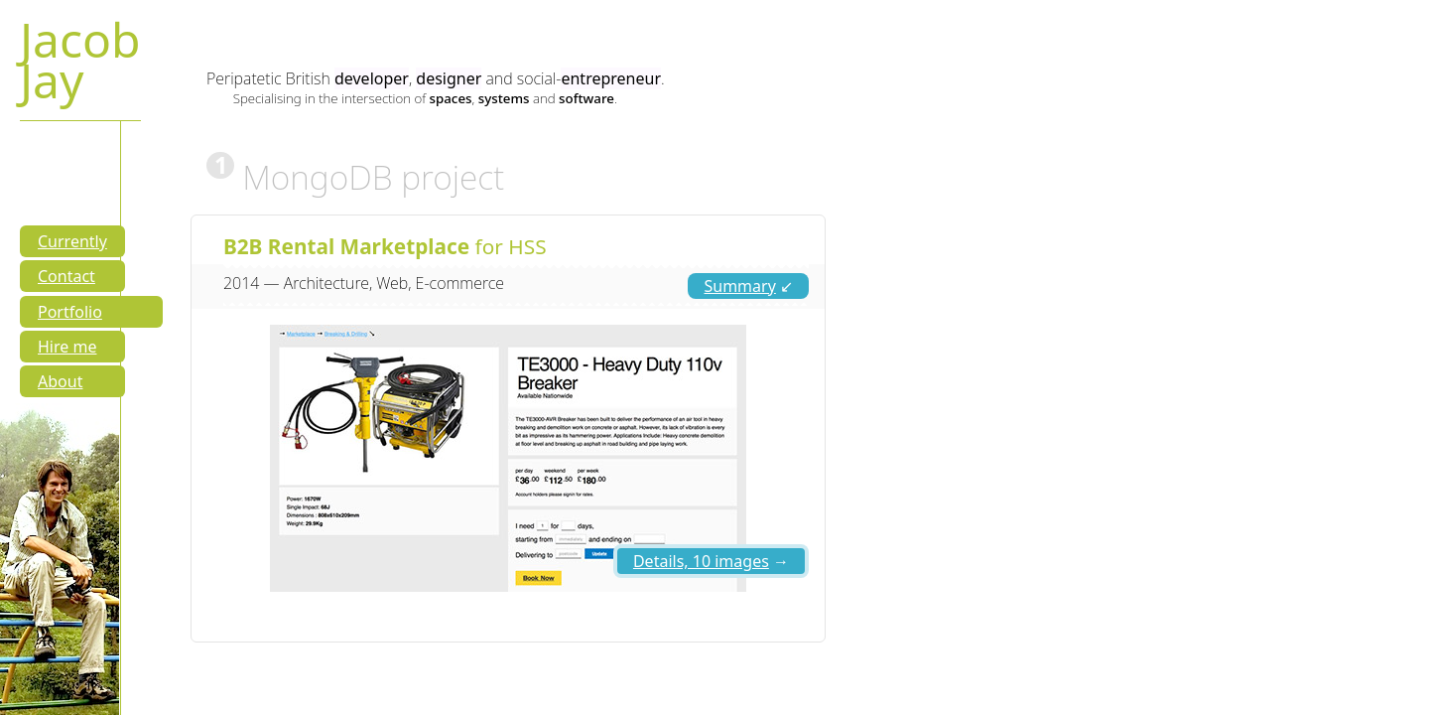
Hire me (67, 347)
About (60, 381)
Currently (72, 241)
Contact (66, 276)
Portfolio (70, 312)
